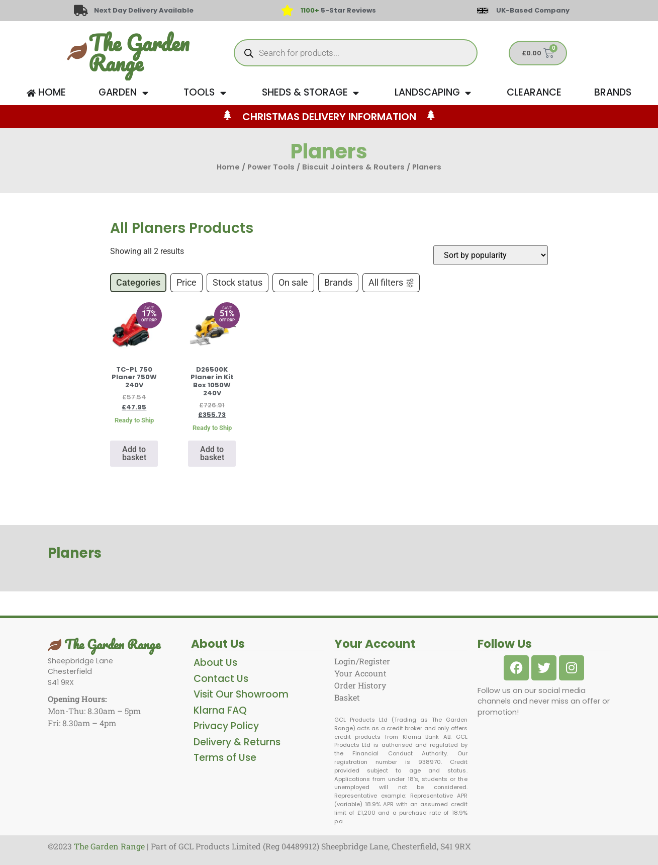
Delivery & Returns (237, 742)
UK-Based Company (533, 10)
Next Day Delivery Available (144, 10)
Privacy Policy (226, 726)
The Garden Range (138, 52)
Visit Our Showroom (241, 694)
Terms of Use (225, 757)
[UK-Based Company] (482, 10)
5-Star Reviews (338, 10)
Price (186, 283)
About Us (215, 662)
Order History (360, 685)
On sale (293, 283)
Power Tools (271, 167)
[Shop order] (490, 255)
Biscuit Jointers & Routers (353, 167)
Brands (338, 283)
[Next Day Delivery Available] (80, 10)
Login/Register (362, 661)
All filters (391, 283)
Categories (138, 283)
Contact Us (221, 678)
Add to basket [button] (134, 453)
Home (228, 167)
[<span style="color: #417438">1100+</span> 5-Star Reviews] (287, 10)
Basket (347, 697)
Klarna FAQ (220, 710)
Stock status (237, 283)
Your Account (360, 673)
